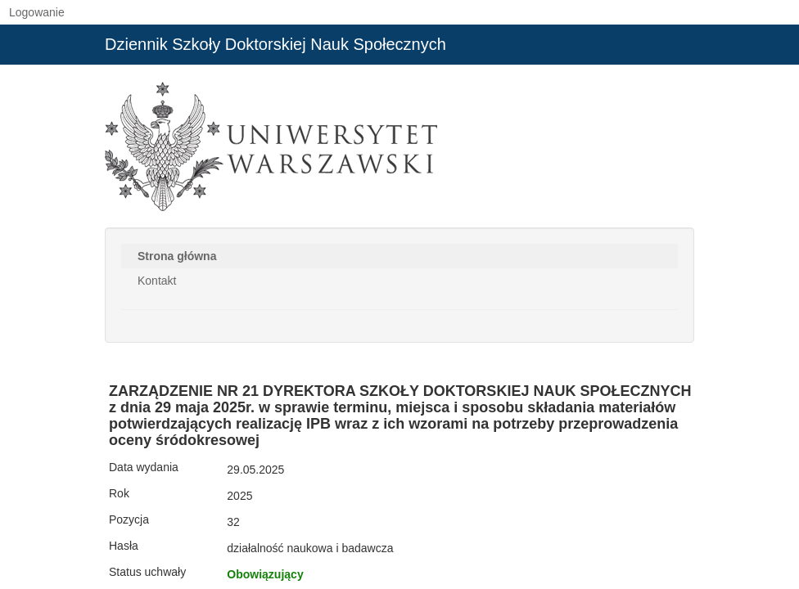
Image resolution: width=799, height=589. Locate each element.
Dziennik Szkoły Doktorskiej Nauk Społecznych (275, 44)
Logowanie (37, 12)
